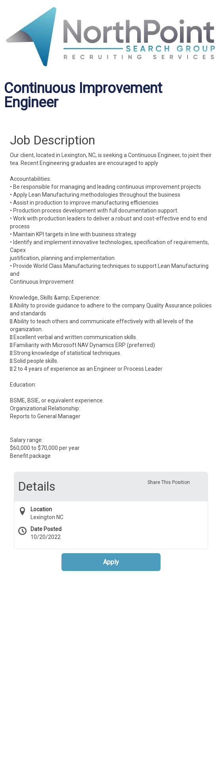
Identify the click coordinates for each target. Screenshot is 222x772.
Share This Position (168, 482)
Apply (111, 562)
